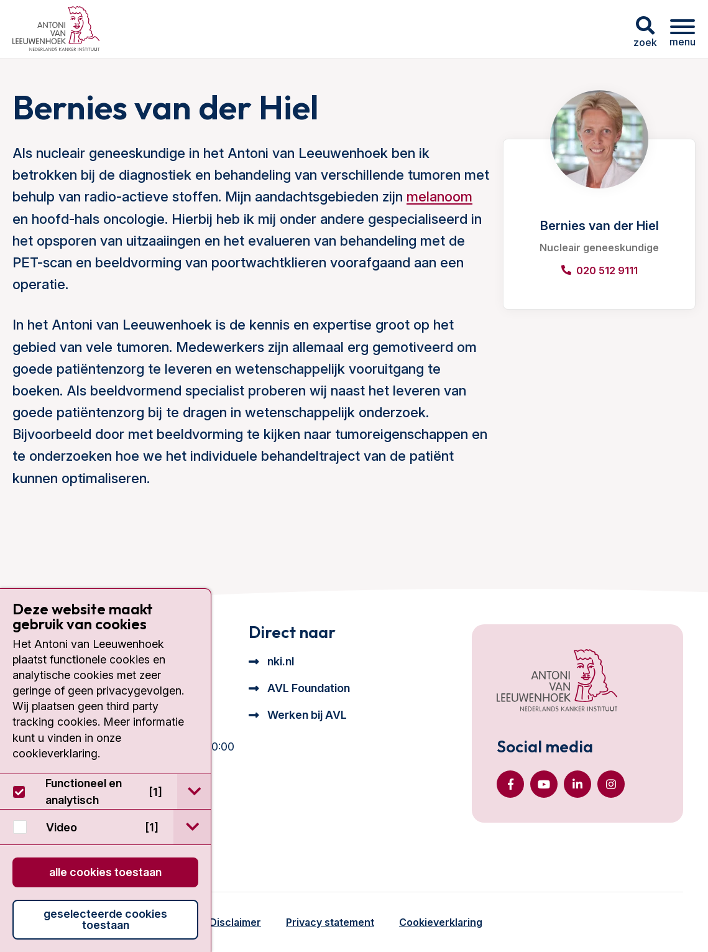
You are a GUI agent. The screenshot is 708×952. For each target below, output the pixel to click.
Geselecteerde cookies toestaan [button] (105, 919)
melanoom (439, 196)
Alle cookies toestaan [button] (105, 872)
